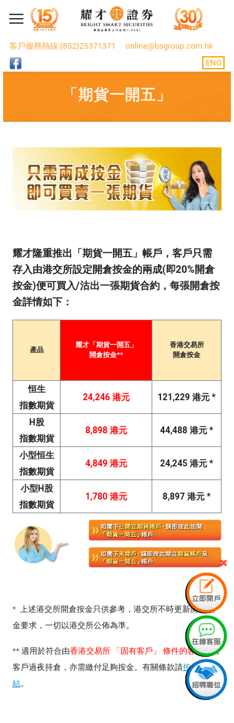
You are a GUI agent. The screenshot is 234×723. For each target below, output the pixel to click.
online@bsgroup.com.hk (169, 46)
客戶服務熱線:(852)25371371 (62, 46)
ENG (213, 62)
